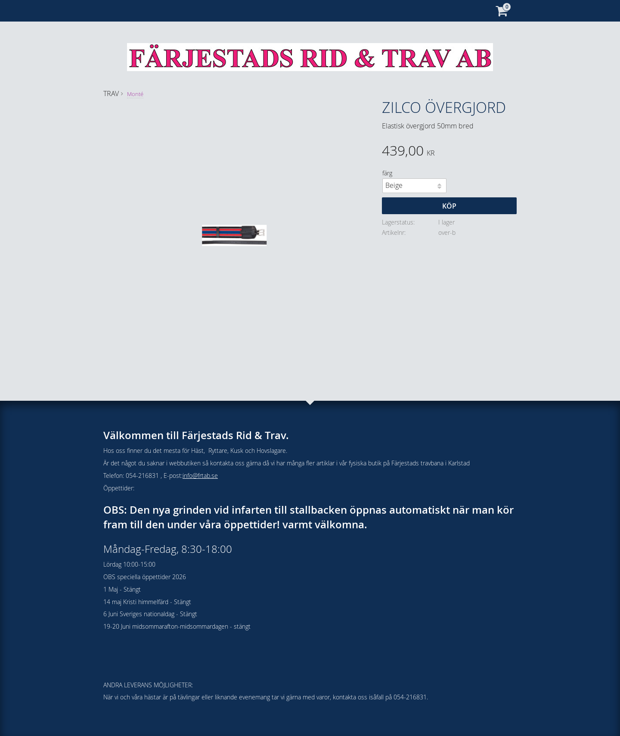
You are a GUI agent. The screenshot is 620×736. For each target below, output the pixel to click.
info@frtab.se (200, 475)
